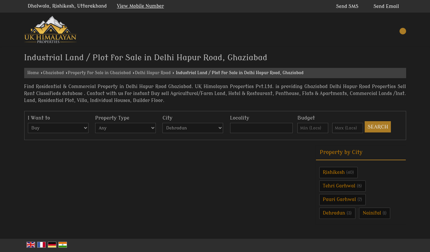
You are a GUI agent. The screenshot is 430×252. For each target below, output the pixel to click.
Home (33, 73)
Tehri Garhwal (339, 185)
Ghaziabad (53, 73)
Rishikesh (334, 172)
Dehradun (334, 213)
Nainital (372, 213)
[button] (140, 6)
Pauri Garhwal (339, 199)
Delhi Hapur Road (153, 73)
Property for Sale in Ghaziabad (99, 73)
